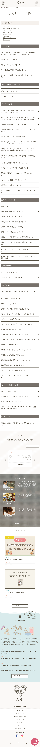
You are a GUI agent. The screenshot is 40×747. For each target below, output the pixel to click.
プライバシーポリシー (20, 719)
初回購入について (7, 34)
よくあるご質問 (20, 713)
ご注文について (7, 26)
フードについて (7, 30)
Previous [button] (5, 460)
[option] (20, 458)
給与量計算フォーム (20, 728)
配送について (6, 40)
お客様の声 (20, 722)
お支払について (7, 36)
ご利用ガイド (20, 710)
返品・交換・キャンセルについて (12, 28)
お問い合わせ (20, 725)
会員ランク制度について (9, 38)
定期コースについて (8, 32)
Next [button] (34, 460)
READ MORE (20, 464)
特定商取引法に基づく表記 (20, 716)
